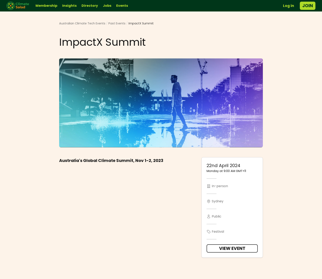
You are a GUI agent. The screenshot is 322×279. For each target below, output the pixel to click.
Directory (90, 5)
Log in (288, 5)
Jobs (107, 5)
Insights (69, 5)
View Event (232, 248)
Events (122, 5)
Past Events (116, 23)
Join (307, 6)
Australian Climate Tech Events (82, 23)
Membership (46, 5)
